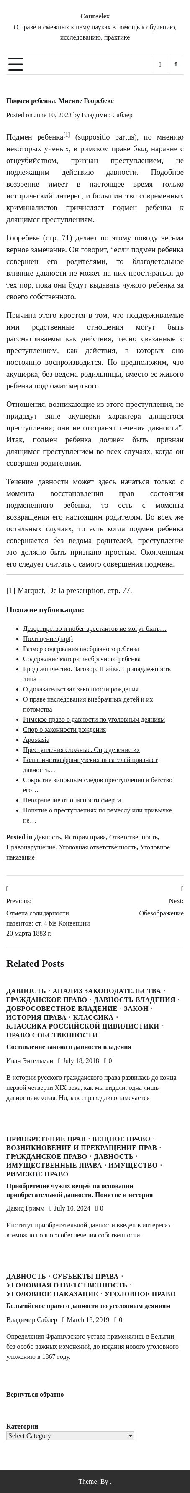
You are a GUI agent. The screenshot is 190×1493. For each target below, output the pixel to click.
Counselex (95, 16)
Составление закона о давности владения (68, 1046)
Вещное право (121, 1139)
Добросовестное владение (62, 1008)
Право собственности (52, 1035)
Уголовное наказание (52, 1294)
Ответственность (133, 837)
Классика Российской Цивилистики (82, 1026)
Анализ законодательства (107, 991)
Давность (47, 837)
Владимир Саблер (107, 115)
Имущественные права (54, 1165)
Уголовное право (140, 1294)
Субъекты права (86, 1276)
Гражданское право (46, 1000)
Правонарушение (30, 847)
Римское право (37, 1174)
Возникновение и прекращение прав (81, 1148)
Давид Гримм (25, 1208)
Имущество (132, 1165)
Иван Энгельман (29, 1060)
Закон (136, 1008)
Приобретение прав (46, 1139)
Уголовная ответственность (98, 847)
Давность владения (134, 1000)
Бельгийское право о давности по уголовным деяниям (88, 1305)
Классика (93, 1017)
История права (85, 837)
